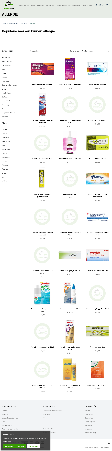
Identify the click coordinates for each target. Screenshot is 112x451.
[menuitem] (26, 5)
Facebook (109, 442)
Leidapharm (6, 157)
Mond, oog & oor (7, 61)
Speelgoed (88, 425)
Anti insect (5, 109)
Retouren (5, 414)
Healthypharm (6, 141)
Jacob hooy (6, 149)
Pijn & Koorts (6, 57)
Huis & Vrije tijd (90, 422)
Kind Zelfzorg (6, 93)
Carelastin (5, 137)
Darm (4, 73)
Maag (4, 69)
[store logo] (9, 5)
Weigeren (20, 446)
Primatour (5, 165)
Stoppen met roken (8, 113)
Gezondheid (13, 23)
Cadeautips (89, 414)
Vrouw (4, 89)
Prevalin (4, 161)
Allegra (4, 129)
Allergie (4, 77)
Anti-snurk (5, 117)
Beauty (87, 411)
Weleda (4, 181)
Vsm (3, 177)
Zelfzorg (24, 23)
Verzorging (88, 429)
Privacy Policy (7, 425)
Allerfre (4, 133)
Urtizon (4, 173)
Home (4, 23)
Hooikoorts (6, 81)
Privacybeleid (33, 446)
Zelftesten (5, 97)
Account (100, 5)
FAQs (4, 422)
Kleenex (5, 153)
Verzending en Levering (10, 418)
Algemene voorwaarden (10, 429)
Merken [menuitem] (20, 5)
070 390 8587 (48, 428)
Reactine (5, 169)
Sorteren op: (74, 51)
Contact (4, 411)
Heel (3, 145)
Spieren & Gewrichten (9, 85)
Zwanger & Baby (90, 433)
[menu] (55, 5)
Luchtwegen (6, 65)
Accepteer (9, 446)
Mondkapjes (6, 105)
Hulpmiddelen (6, 101)
